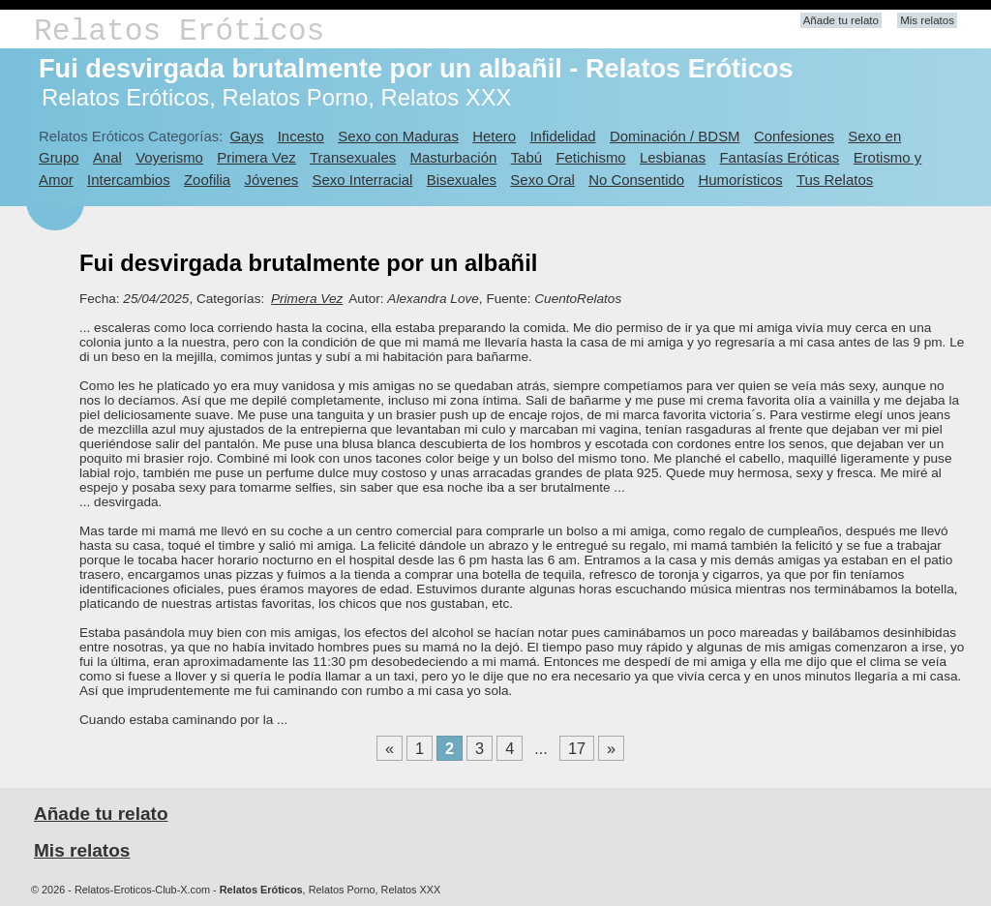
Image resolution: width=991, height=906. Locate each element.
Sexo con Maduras (398, 136)
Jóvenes (272, 179)
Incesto (301, 136)
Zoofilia (207, 179)
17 (577, 748)
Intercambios (128, 179)
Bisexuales (461, 179)
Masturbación (453, 157)
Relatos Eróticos (179, 31)
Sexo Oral (542, 179)
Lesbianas (673, 157)
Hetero (494, 136)
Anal (107, 157)
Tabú (526, 157)
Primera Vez (256, 157)
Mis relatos (927, 20)
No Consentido (636, 179)
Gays (246, 136)
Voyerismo (169, 157)
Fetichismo (590, 157)
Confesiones (794, 136)
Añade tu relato (841, 20)
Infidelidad (562, 136)
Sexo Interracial (363, 179)
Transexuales (353, 157)
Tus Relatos (834, 179)
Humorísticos (740, 179)
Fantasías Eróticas (779, 157)
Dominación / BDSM (675, 136)
